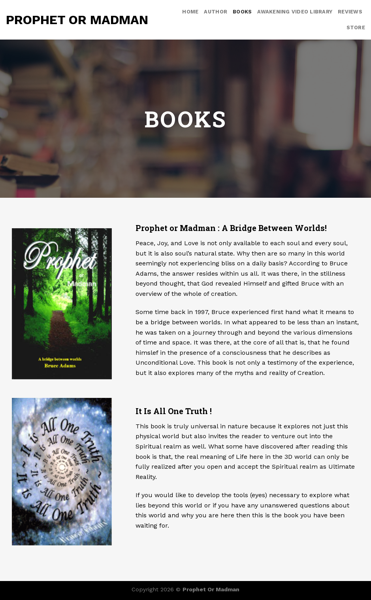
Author (215, 12)
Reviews (350, 12)
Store (356, 27)
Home (190, 12)
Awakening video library (294, 12)
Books (242, 12)
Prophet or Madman (77, 19)
